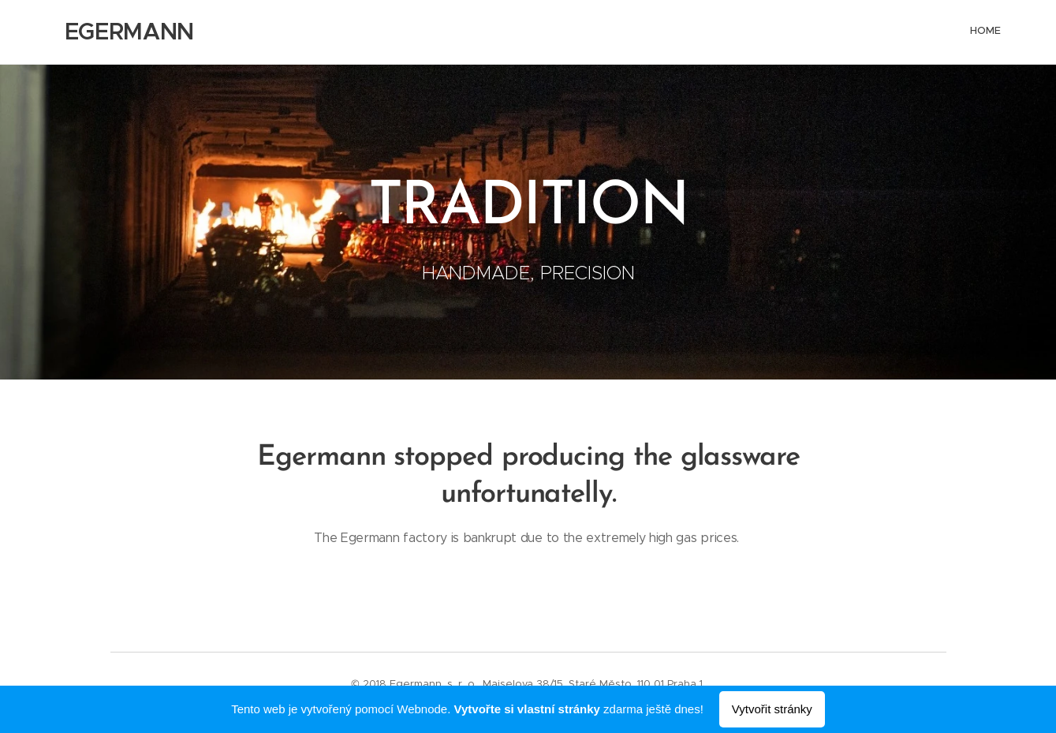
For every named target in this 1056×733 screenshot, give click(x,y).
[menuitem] (1000, 32)
